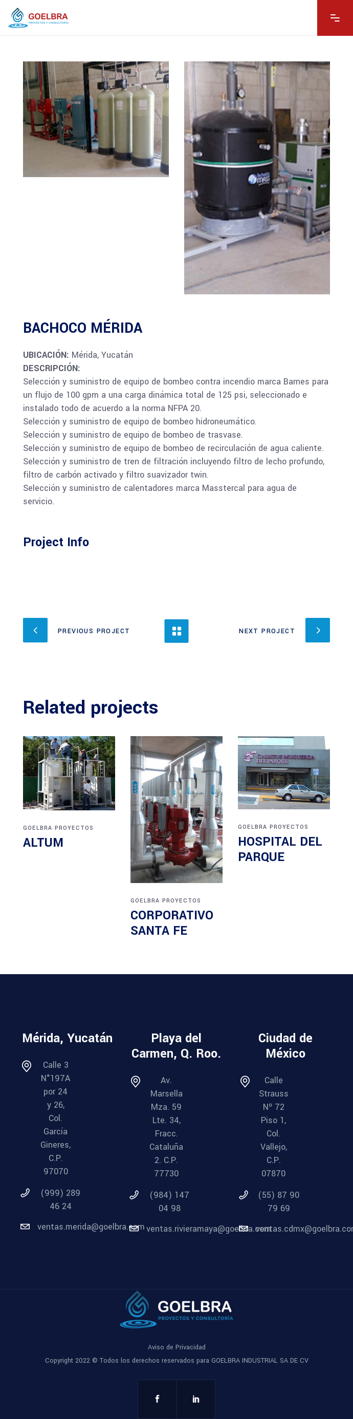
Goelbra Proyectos (58, 828)
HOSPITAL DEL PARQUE (280, 849)
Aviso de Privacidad (177, 1347)
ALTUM (43, 842)
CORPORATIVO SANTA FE (171, 923)
